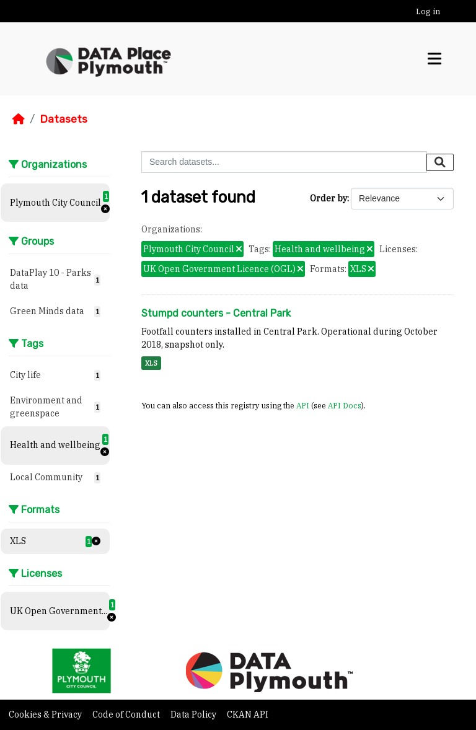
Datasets (63, 119)
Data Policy (194, 714)
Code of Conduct (127, 714)
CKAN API (247, 714)
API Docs (344, 405)
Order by (328, 198)
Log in (428, 11)
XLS (151, 363)
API (302, 405)
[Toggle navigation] (434, 59)
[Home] (18, 119)
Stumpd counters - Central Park (216, 313)
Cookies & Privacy (46, 714)
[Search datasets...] (284, 162)
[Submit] (440, 162)
